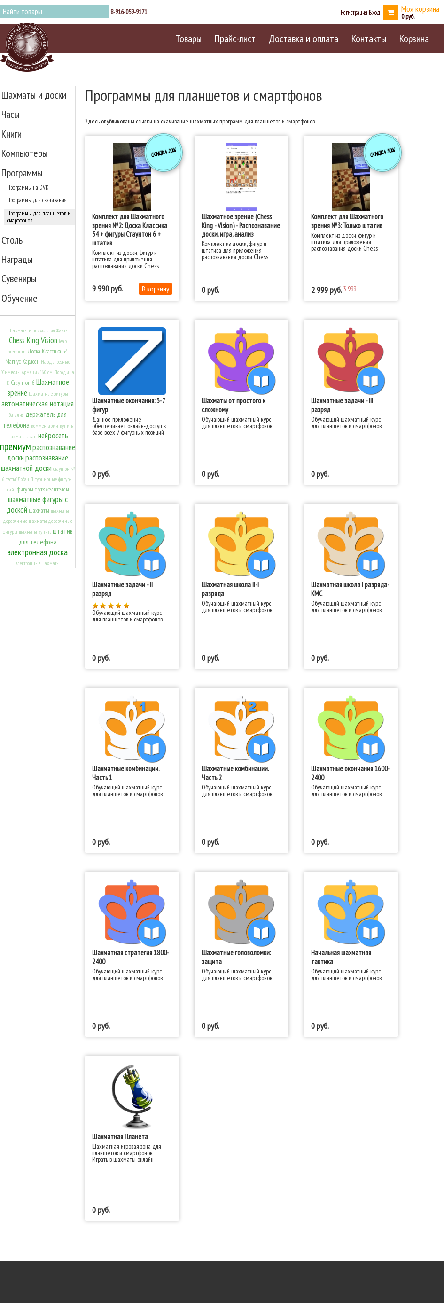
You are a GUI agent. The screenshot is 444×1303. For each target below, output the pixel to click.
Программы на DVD (28, 187)
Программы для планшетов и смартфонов (38, 216)
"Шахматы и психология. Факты (38, 330)
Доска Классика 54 (47, 351)
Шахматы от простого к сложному (233, 405)
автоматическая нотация (37, 404)
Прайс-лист (235, 38)
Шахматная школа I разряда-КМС (350, 589)
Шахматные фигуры (48, 394)
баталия (16, 415)
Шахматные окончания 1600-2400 (350, 773)
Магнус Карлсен (22, 362)
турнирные (46, 479)
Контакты (368, 38)
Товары (188, 38)
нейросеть (53, 435)
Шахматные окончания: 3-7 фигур (128, 405)
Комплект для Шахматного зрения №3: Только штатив (347, 221)
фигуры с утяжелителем (43, 489)
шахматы (39, 510)
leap (63, 341)
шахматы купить (35, 532)
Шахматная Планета (120, 1136)
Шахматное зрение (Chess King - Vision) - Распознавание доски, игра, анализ (241, 225)
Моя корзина (420, 8)
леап (32, 436)
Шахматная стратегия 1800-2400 (130, 957)
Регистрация (354, 12)
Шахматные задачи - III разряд (342, 405)
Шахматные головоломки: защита (236, 957)
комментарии (44, 425)
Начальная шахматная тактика (341, 957)
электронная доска (38, 552)
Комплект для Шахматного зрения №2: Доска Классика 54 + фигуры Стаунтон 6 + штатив (129, 229)
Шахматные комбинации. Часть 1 (125, 773)
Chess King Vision (33, 340)
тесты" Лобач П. (20, 479)
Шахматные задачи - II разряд (122, 589)
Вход (374, 12)
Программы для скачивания (37, 200)
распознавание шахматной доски (35, 462)
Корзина (414, 38)
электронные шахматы (38, 563)
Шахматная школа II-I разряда (230, 589)
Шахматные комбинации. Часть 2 (235, 773)
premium (17, 351)
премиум (15, 446)
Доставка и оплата (303, 38)
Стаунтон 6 (23, 383)
